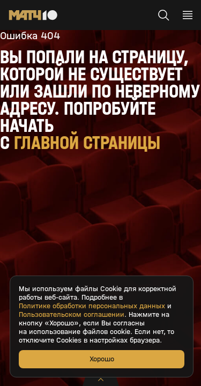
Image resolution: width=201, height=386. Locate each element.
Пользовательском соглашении (71, 314)
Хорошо (102, 358)
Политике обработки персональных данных (92, 306)
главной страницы (87, 142)
